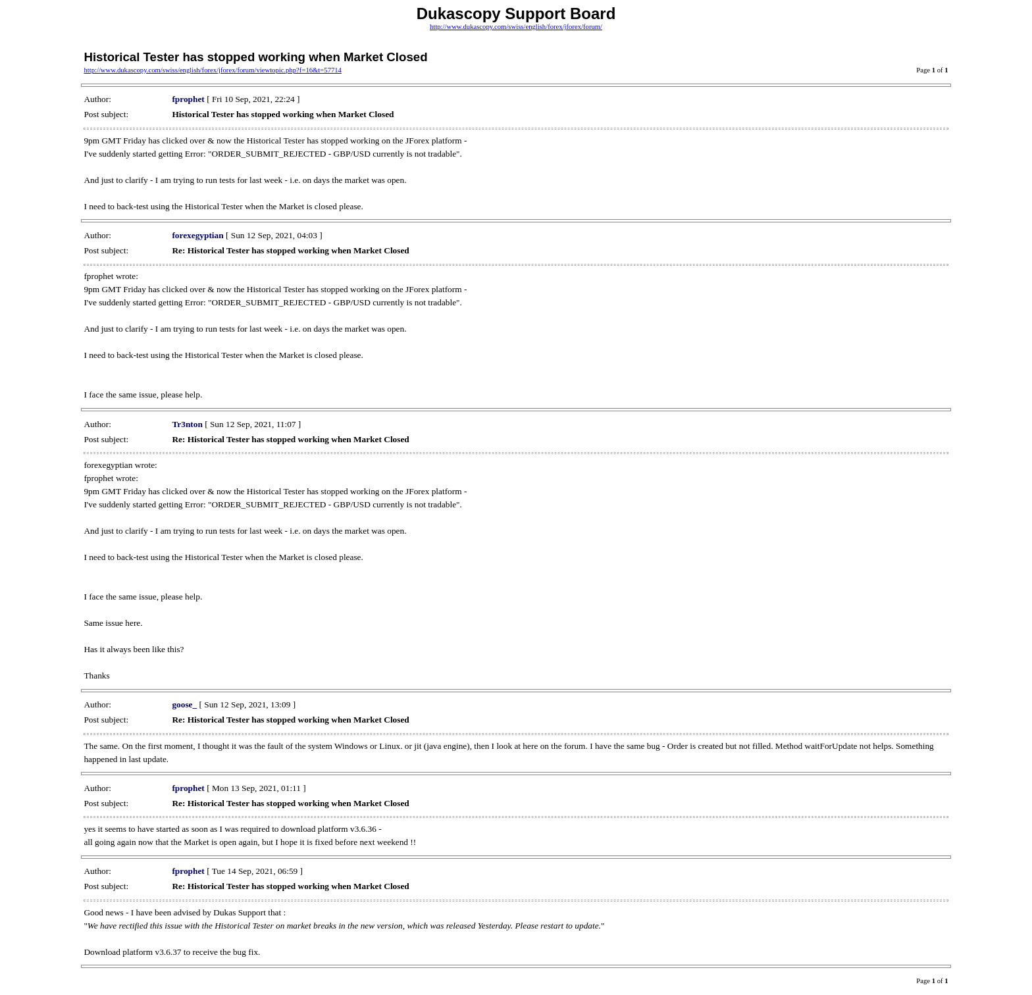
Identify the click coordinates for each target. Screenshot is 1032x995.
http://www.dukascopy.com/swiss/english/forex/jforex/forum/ (516, 26)
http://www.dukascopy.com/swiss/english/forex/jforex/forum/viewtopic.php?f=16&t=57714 (213, 70)
